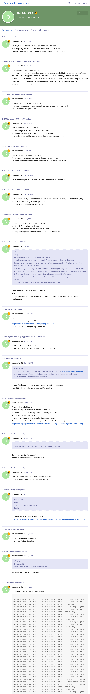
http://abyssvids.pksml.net (72, 371)
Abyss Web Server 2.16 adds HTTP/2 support (19, 171)
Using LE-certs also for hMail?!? (15, 242)
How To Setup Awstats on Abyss (15, 398)
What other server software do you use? (18, 214)
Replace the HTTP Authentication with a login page (22, 61)
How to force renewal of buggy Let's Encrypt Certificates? (24, 337)
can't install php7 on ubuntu (14, 529)
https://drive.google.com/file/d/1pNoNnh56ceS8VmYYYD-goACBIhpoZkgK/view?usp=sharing (48, 519)
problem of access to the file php (15, 551)
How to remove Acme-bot (13, 37)
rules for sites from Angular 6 (14, 490)
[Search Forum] (69, 3)
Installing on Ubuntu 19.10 (13, 358)
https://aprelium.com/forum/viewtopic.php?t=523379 (33, 324)
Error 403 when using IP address (15, 146)
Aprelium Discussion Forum (17, 3)
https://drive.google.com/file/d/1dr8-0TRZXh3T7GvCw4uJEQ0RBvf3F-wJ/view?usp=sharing (47, 424)
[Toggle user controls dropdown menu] (82, 13)
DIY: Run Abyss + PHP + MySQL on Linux (18, 94)
